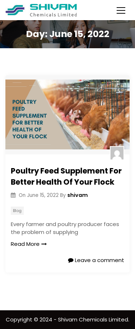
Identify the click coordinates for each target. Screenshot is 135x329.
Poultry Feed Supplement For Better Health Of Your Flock (66, 177)
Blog (17, 210)
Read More (29, 244)
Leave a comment (96, 260)
